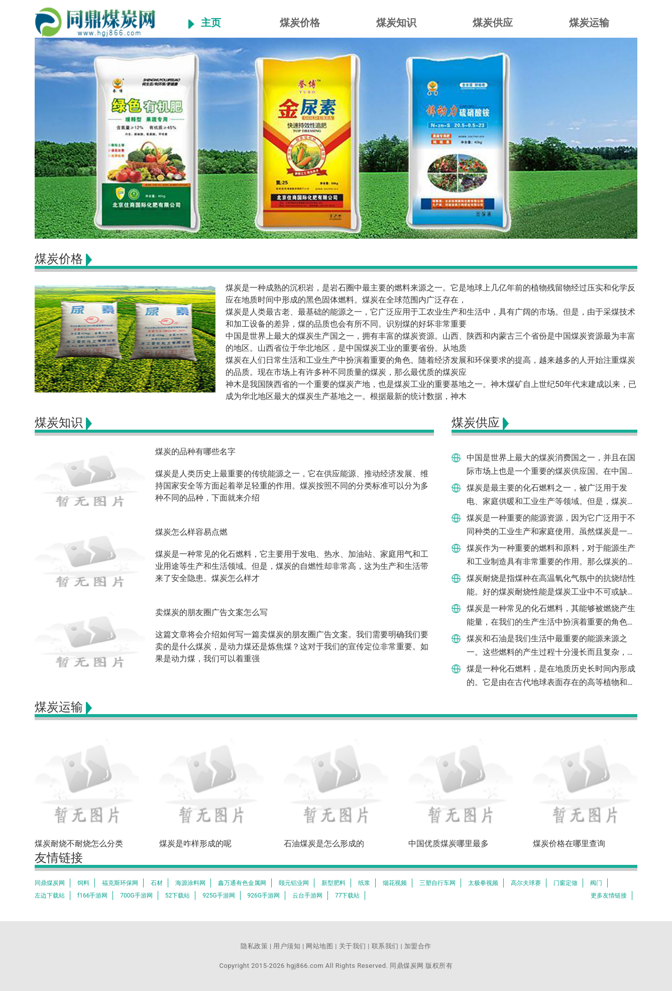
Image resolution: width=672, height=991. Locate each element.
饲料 (83, 882)
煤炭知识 (396, 23)
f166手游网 (92, 895)
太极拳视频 (483, 882)
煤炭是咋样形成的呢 (195, 843)
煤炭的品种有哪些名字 (195, 451)
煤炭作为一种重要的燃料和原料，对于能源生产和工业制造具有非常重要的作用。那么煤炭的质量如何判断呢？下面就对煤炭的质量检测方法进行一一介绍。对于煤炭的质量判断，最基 (551, 554)
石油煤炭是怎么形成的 (324, 843)
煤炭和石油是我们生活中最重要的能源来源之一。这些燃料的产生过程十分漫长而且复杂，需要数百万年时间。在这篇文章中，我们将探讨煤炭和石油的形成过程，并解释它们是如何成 (551, 645)
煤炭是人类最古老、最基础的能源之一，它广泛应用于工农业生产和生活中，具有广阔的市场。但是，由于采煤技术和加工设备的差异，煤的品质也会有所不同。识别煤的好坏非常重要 (430, 318)
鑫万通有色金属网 (242, 882)
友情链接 (59, 858)
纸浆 (364, 882)
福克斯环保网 (120, 882)
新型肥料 (333, 882)
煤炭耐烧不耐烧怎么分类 (79, 843)
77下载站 (347, 895)
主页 (211, 23)
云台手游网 (307, 895)
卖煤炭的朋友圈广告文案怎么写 (211, 612)
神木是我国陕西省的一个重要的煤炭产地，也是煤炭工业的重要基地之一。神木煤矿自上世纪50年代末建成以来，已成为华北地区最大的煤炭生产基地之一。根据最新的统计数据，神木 (431, 390)
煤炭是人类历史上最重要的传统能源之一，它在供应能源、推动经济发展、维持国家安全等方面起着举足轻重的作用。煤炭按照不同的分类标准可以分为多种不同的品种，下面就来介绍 (291, 486)
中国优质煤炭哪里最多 (448, 843)
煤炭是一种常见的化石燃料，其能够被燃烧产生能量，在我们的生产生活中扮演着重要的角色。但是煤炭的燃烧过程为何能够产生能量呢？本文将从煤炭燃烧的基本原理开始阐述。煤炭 (551, 615)
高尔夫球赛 (526, 882)
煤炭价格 (300, 23)
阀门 (596, 882)
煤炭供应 (493, 23)
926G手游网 (264, 895)
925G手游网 (218, 895)
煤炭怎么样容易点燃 (191, 532)
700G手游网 (136, 895)
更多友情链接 (609, 895)
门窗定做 (565, 882)
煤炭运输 (589, 23)
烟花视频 (395, 882)
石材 (157, 882)
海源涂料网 (190, 882)
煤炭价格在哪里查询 (569, 843)
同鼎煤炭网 (50, 882)
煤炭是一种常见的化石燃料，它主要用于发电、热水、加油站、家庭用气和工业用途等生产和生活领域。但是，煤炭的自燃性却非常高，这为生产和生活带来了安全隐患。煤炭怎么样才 (291, 566)
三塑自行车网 (437, 882)
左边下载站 (50, 895)
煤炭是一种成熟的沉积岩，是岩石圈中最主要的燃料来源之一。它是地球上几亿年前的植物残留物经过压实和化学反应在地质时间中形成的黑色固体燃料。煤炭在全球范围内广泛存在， (430, 294)
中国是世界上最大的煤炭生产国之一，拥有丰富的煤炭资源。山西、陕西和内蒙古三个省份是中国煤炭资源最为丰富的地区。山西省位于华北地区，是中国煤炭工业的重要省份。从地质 (430, 342)
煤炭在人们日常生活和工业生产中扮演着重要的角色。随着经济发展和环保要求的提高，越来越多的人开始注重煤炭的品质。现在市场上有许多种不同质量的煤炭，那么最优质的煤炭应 (430, 366)
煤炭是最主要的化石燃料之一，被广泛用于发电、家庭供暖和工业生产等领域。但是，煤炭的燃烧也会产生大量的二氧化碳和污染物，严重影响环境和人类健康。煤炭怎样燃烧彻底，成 (551, 494)
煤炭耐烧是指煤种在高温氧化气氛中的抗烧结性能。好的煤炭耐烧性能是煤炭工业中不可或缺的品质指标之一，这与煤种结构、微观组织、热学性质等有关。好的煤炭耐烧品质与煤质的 (551, 585)
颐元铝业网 (294, 882)
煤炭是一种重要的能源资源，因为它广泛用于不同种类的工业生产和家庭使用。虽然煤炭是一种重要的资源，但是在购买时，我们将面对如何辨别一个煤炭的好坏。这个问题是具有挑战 (551, 524)
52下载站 (177, 895)
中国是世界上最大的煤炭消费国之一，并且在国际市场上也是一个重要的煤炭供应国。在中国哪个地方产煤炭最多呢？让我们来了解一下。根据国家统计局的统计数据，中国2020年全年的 (551, 464)
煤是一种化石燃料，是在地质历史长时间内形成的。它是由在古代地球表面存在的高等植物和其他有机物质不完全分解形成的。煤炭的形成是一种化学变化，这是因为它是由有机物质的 (551, 675)
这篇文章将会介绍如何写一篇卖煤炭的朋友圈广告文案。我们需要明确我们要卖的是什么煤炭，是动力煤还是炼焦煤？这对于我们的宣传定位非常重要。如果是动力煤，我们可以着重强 (291, 646)
